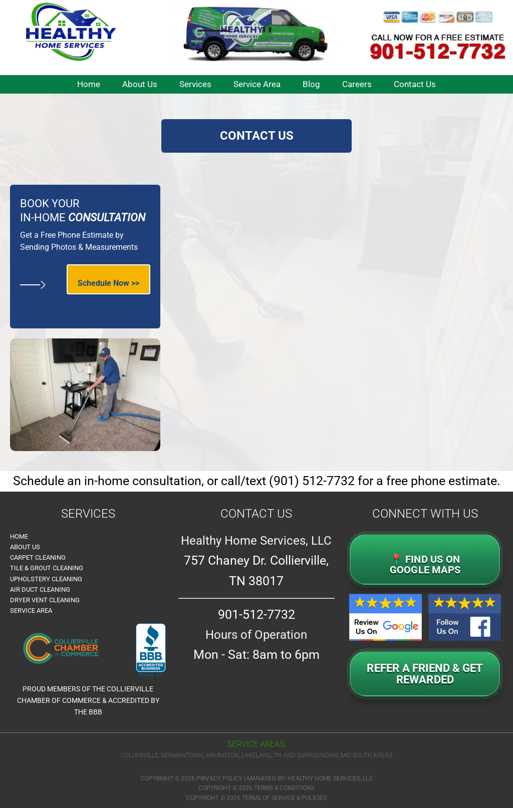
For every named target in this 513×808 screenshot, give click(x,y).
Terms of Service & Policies (284, 797)
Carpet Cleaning (38, 557)
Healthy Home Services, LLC (330, 778)
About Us (25, 547)
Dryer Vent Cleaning (45, 600)
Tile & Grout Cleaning (46, 568)
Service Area (31, 610)
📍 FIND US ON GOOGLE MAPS (425, 564)
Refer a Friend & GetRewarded (425, 674)
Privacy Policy (219, 778)
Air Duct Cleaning (40, 589)
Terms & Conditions (284, 787)
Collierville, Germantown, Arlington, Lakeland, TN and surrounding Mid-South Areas (256, 755)
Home (19, 536)
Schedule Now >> (108, 283)
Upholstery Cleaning (46, 579)
